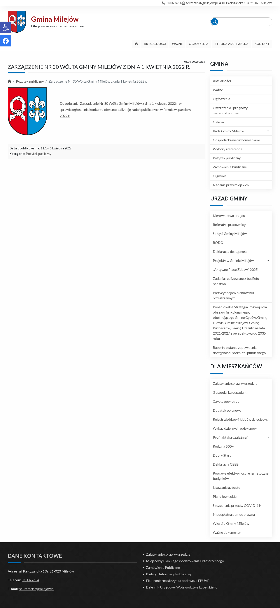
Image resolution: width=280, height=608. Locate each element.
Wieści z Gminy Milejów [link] (231, 523)
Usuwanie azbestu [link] (226, 487)
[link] (5, 27)
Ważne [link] (218, 90)
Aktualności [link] (222, 81)
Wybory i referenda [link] (227, 149)
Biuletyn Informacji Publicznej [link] (168, 574)
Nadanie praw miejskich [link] (231, 185)
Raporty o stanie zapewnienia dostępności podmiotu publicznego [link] (239, 350)
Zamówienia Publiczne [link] (230, 167)
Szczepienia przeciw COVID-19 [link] (237, 505)
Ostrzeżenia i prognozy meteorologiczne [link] (230, 110)
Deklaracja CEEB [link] (226, 464)
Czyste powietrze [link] (226, 401)
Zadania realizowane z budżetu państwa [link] (236, 281)
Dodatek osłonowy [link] (227, 410)
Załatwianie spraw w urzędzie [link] (235, 383)
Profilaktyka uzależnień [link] (230, 437)
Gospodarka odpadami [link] (230, 392)
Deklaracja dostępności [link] (230, 251)
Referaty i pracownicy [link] (229, 224)
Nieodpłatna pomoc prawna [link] (234, 514)
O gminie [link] (219, 176)
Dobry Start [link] (222, 455)
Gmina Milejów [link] (55, 19)
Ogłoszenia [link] (221, 99)
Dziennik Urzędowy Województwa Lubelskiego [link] (181, 587)
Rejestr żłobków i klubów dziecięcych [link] (241, 419)
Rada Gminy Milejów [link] (228, 131)
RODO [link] (218, 242)
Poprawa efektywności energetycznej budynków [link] (241, 475)
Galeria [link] (218, 122)
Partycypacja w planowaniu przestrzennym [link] (233, 295)
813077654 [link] (173, 3)
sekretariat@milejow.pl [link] (202, 3)
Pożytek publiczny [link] (30, 81)
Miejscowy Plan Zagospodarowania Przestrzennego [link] (185, 561)
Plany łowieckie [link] (224, 496)
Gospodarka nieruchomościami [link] (236, 140)
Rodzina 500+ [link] (223, 446)
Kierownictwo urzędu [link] (229, 215)
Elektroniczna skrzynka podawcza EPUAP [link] (177, 580)
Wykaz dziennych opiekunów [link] (235, 428)
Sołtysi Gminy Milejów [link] (230, 233)
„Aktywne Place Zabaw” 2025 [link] (235, 269)
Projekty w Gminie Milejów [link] (233, 260)
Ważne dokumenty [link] (227, 532)
